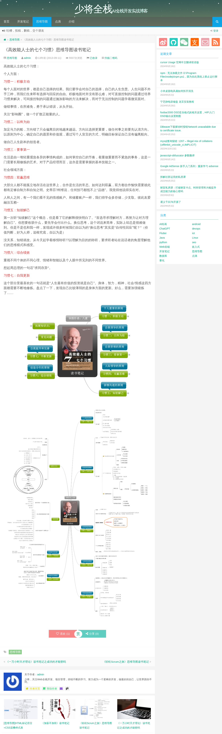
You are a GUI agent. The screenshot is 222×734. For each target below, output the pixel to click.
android (196, 224)
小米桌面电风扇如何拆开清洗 (176, 91)
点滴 (58, 21)
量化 (161, 260)
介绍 (71, 21)
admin (27, 57)
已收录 (93, 57)
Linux (195, 237)
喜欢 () (63, 633)
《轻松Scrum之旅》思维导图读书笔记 (126, 661)
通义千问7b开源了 (170, 201)
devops (196, 228)
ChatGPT (164, 228)
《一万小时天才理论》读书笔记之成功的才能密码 (36, 661)
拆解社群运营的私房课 (173, 176)
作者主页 (32, 688)
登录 (215, 30)
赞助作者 (49, 688)
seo (194, 242)
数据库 (163, 255)
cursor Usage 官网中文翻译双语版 (179, 62)
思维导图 (42, 21)
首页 (6, 21)
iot (193, 233)
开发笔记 (23, 21)
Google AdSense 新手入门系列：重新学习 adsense (189, 166)
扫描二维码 (111, 57)
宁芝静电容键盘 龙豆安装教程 (177, 101)
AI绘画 (163, 224)
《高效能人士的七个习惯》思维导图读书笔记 (47, 49)
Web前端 (164, 246)
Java (162, 237)
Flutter (163, 233)
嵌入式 (196, 246)
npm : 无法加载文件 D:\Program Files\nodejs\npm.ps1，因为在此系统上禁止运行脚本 (188, 77)
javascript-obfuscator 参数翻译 (177, 155)
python (163, 242)
